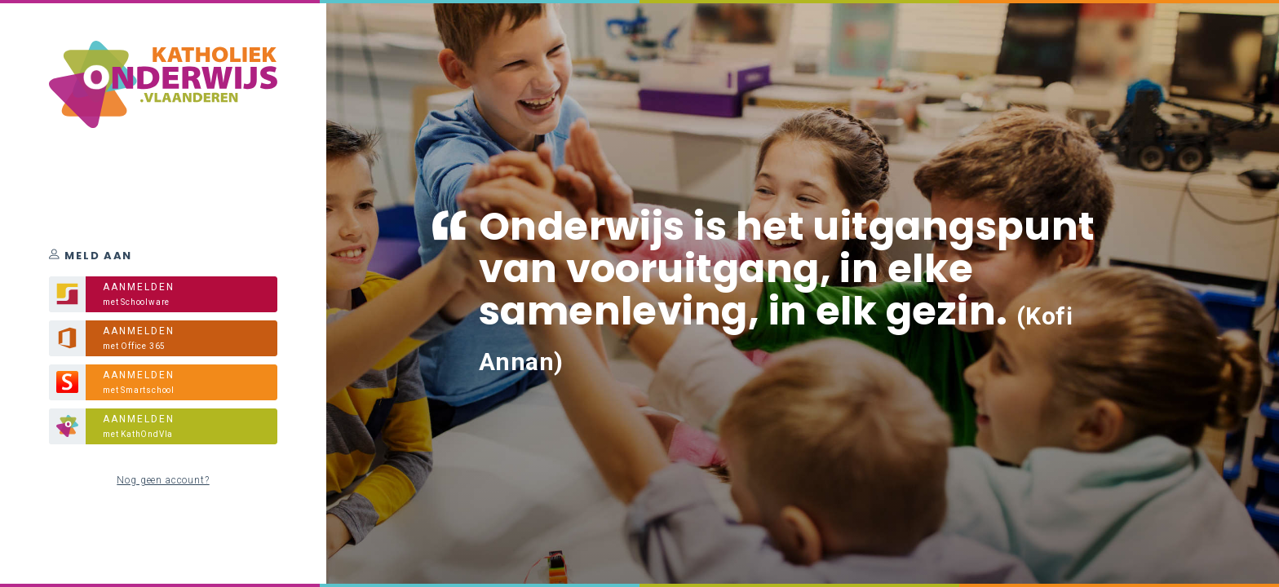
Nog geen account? (163, 480)
